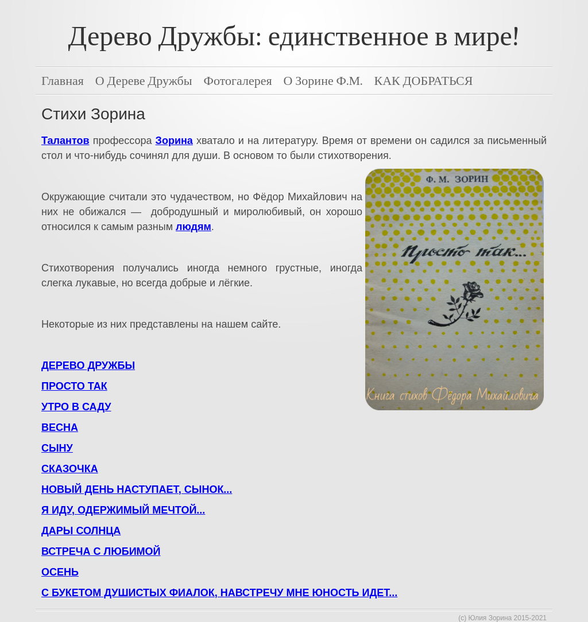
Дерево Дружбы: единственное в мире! (294, 36)
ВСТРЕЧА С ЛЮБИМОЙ (101, 551)
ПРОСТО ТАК (74, 386)
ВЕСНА (59, 427)
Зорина (174, 140)
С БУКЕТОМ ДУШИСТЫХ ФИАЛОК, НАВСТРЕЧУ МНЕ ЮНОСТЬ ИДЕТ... (219, 592)
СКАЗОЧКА (69, 469)
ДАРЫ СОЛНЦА (81, 531)
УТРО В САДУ (76, 407)
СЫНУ (57, 448)
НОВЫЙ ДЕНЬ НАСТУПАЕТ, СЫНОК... (136, 489)
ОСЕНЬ (60, 572)
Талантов (65, 140)
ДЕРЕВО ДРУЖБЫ (88, 365)
